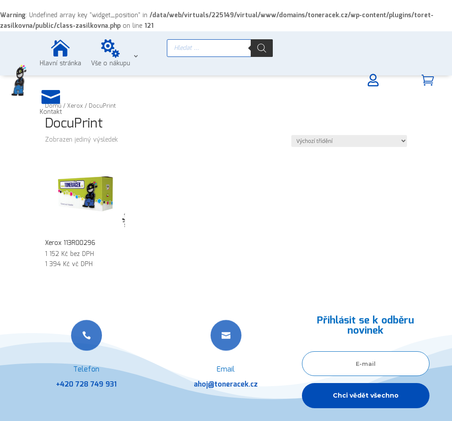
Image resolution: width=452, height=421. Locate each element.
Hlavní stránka (60, 63)
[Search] (262, 48)
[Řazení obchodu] (349, 141)
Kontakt (51, 112)
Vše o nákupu (110, 63)
